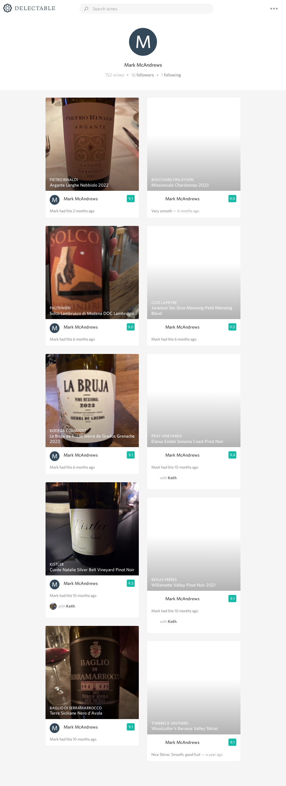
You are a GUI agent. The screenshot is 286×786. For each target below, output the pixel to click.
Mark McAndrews (81, 198)
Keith (70, 606)
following (172, 75)
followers (145, 75)
